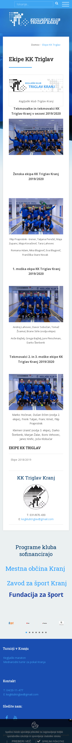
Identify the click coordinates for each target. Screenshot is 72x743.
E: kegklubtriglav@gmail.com (20, 694)
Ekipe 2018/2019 (21, 459)
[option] (11, 623)
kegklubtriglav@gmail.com (37, 519)
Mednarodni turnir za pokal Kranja (24, 662)
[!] (1, 34)
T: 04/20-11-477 (13, 690)
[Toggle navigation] (66, 5)
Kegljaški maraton (14, 658)
